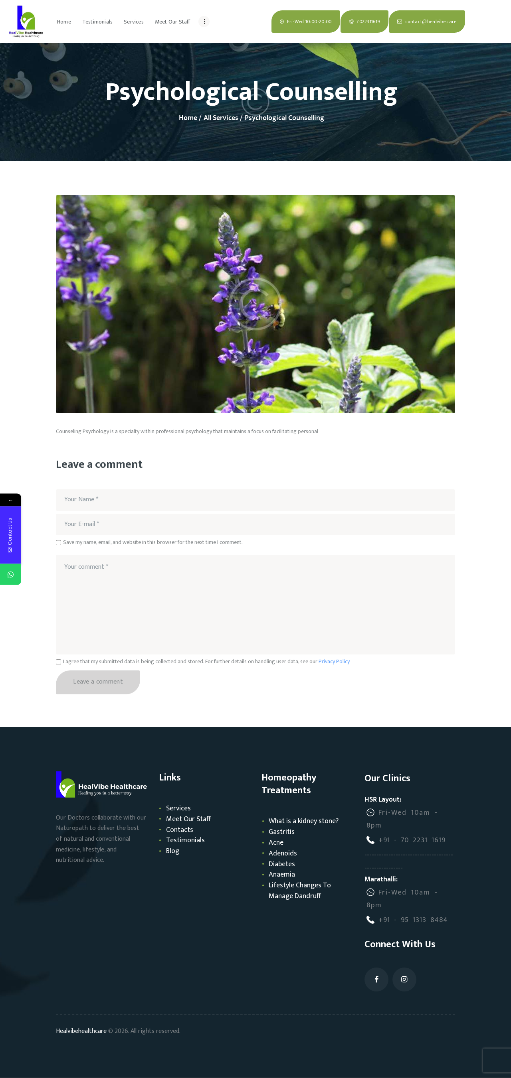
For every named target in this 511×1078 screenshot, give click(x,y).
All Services (221, 118)
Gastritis (282, 832)
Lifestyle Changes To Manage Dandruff (300, 890)
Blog (172, 851)
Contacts (179, 830)
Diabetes (282, 864)
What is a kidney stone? (304, 821)
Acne (276, 843)
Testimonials (185, 840)
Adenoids (283, 853)
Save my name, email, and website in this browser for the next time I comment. (153, 542)
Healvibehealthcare (81, 1031)
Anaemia (282, 875)
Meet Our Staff (188, 819)
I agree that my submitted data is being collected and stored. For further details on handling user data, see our (206, 661)
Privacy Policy (334, 661)
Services (178, 808)
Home (188, 118)
